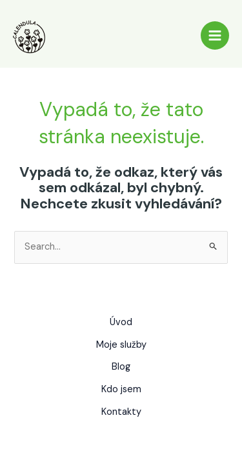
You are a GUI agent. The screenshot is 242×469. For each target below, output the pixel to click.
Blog (121, 367)
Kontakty (121, 412)
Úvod (121, 322)
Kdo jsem (121, 389)
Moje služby (121, 345)
